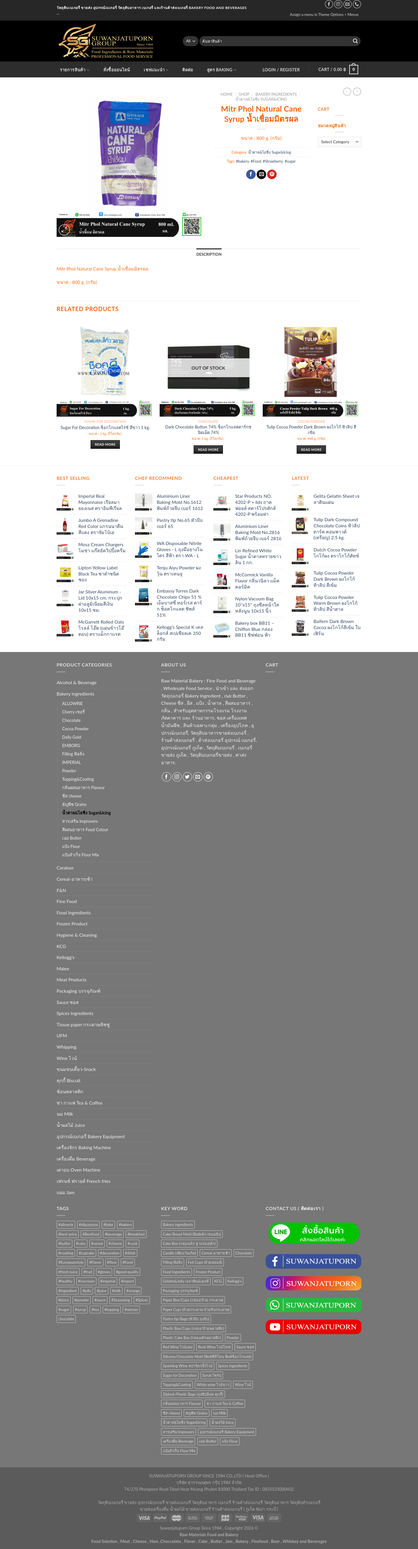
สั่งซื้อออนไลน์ (116, 69)
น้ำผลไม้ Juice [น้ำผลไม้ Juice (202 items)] (222, 1422)
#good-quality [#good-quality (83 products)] (127, 1272)
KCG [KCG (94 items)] (218, 1281)
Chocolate (71, 720)
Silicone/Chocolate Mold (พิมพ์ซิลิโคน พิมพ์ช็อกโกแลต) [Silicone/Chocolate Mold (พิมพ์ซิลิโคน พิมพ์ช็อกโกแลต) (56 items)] (207, 1356)
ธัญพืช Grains (74, 804)
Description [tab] (208, 254)
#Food (256, 161)
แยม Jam (66, 1192)
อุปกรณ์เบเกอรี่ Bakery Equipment (91, 1136)
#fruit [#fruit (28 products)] (87, 1272)
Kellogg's (66, 957)
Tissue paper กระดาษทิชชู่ (83, 1024)
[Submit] (355, 41)
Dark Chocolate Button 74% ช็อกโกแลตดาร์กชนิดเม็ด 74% (208, 429)
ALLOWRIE (72, 703)
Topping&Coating (78, 779)
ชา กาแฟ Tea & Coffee (79, 1102)
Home (227, 94)
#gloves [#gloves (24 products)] (104, 1272)
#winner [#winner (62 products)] (131, 1309)
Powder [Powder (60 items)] (233, 1337)
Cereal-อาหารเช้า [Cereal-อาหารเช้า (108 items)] (215, 1253)
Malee (63, 968)
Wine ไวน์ (67, 1058)
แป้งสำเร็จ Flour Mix (80, 854)
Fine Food (67, 901)
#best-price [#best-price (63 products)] (67, 1234)
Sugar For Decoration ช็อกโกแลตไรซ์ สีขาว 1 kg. (105, 427)
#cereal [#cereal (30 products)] (97, 1243)
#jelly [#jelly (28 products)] (86, 1290)
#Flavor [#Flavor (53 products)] (95, 1262)
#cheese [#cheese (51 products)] (115, 1243)
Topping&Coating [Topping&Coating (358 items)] (177, 1384)
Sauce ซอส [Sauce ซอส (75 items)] (245, 1347)
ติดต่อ (187, 69)
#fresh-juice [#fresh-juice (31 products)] (68, 1272)
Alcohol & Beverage (77, 682)
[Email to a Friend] (261, 174)
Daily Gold (71, 737)
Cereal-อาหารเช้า (75, 879)
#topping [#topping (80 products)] (112, 1309)
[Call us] (357, 4)
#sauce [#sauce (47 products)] (100, 1300)
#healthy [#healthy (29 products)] (65, 1281)
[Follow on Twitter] (187, 777)
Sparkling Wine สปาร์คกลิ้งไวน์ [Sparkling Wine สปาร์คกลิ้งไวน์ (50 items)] (187, 1365)
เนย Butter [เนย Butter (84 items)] (208, 1441)
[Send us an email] (347, 4)
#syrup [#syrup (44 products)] (80, 1309)
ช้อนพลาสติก (70, 1091)
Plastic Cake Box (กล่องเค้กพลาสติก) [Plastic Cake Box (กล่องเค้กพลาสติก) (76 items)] (192, 1337)
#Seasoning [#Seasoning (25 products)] (120, 1300)
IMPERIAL (71, 762)
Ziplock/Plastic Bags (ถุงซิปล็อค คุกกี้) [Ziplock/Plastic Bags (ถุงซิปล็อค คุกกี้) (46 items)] (193, 1394)
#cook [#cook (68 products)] (132, 1243)
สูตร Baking (221, 70)
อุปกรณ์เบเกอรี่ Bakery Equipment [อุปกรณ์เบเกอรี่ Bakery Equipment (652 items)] (227, 1432)
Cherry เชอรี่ (73, 711)
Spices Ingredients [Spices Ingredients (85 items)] (232, 1365)
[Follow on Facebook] (329, 4)
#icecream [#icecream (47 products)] (86, 1281)
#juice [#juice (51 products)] (101, 1290)
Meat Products (72, 979)
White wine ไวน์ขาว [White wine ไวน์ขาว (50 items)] (213, 1384)
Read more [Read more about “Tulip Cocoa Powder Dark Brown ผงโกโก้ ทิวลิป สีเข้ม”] (311, 449)
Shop (244, 94)
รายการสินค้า (74, 70)
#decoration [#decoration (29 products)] (110, 1253)
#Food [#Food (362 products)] (127, 1262)
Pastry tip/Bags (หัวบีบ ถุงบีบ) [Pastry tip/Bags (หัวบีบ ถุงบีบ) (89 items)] (186, 1318)
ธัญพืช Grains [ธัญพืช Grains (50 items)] (196, 1413)
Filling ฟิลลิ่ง (73, 753)
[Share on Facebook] (251, 174)
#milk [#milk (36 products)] (116, 1290)
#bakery (242, 161)
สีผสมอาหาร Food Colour (85, 829)
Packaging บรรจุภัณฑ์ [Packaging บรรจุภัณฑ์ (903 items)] (180, 1290)
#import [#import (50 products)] (127, 1281)
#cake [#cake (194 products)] (81, 1243)
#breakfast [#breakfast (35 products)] (136, 1234)
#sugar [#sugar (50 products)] (63, 1309)
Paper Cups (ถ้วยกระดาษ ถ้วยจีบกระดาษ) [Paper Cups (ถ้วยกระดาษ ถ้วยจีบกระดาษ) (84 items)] (196, 1309)
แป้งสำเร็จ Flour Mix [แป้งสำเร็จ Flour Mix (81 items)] (179, 1450)
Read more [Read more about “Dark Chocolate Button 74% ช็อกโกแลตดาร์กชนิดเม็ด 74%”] (208, 449)
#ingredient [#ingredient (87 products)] (67, 1290)
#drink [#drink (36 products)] (130, 1253)
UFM (62, 1035)
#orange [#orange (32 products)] (133, 1290)
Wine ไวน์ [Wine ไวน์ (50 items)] (243, 1384)
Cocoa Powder (75, 728)
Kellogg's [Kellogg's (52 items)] (234, 1281)
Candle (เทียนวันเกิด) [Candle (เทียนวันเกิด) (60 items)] (179, 1253)
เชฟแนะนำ (156, 70)
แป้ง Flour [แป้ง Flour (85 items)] (229, 1441)
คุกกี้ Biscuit (68, 1080)
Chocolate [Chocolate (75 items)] (243, 1253)
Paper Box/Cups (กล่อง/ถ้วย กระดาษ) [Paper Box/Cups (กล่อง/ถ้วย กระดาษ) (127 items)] (193, 1300)
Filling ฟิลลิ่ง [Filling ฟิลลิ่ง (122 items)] (172, 1262)
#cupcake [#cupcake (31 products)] (86, 1253)
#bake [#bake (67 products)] (108, 1224)
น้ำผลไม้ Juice (71, 1125)
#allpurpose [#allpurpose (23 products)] (88, 1224)
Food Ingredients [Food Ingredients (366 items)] (176, 1272)
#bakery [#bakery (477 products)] (125, 1224)
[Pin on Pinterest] (272, 174)
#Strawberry (273, 161)
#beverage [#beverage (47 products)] (113, 1234)
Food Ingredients (74, 912)
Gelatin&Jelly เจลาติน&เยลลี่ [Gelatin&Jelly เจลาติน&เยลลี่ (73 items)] (186, 1281)
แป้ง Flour (71, 846)
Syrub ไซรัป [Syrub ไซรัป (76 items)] (211, 1375)
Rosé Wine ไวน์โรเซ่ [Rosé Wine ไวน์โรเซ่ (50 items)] (214, 1347)
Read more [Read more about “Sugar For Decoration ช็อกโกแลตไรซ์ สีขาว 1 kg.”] (105, 444)
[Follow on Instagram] (338, 4)
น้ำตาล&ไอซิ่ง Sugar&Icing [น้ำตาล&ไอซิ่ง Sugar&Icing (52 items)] (184, 1422)
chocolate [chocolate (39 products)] (66, 1318)
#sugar (290, 161)
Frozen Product (72, 923)
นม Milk (65, 1113)
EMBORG (71, 745)
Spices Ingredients (75, 1013)
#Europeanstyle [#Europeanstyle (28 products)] (71, 1262)
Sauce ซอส (68, 1002)
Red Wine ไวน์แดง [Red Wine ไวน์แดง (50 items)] (177, 1347)
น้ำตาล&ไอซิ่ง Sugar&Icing (261, 99)
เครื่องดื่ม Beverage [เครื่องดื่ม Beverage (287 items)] (178, 1441)
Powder (69, 770)
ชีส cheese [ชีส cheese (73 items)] (171, 1413)
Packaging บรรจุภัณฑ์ (78, 991)
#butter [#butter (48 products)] (64, 1243)
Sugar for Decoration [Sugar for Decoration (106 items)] (180, 1375)
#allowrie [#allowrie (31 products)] (65, 1224)
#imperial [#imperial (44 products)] (108, 1281)
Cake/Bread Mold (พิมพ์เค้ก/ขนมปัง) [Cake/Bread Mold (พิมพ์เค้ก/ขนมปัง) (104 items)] (192, 1234)
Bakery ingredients (276, 94)
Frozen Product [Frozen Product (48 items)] (208, 1272)
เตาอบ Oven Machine (78, 1169)
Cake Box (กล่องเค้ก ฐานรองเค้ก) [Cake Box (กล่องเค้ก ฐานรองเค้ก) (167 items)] (189, 1243)
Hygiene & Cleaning (77, 935)
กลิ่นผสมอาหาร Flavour (83, 787)
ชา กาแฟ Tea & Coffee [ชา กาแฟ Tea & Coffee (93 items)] (224, 1403)
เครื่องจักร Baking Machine (84, 1147)
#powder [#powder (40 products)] (81, 1300)
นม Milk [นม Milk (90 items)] (219, 1413)
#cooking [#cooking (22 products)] (65, 1253)
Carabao (65, 867)
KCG (61, 946)
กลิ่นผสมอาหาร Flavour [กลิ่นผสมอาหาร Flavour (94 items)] (182, 1403)
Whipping (66, 1046)
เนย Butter (72, 838)
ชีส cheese (72, 795)
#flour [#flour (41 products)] (112, 1262)
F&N (61, 890)
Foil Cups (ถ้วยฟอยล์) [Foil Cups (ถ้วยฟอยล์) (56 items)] (205, 1262)
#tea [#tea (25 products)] (95, 1309)
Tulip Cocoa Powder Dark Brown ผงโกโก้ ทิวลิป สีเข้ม (311, 429)
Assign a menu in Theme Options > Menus (324, 14)
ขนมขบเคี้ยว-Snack (76, 1069)
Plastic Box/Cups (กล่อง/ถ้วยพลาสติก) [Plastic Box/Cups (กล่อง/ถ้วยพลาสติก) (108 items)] (193, 1328)
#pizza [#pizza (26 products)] (63, 1300)
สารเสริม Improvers (80, 821)
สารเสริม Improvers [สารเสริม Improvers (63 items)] (178, 1432)
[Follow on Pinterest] (208, 777)
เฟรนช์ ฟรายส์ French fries (84, 1181)
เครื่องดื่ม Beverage (76, 1158)
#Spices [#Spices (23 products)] (142, 1300)
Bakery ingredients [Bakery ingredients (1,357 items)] (178, 1224)
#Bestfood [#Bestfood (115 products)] (90, 1234)
